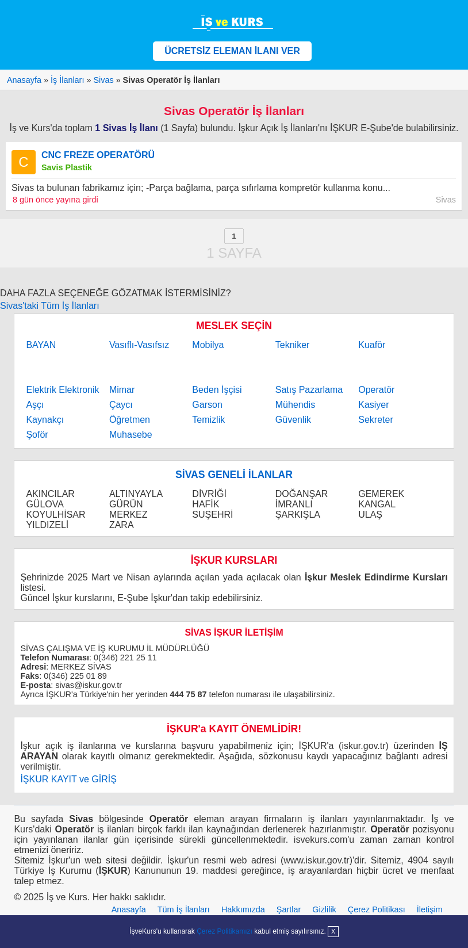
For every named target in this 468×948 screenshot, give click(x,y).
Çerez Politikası (376, 909)
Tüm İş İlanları (184, 909)
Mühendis (295, 405)
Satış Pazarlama (309, 390)
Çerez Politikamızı (224, 931)
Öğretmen (129, 420)
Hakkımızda (243, 909)
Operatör (376, 390)
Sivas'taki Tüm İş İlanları (49, 306)
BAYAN (41, 345)
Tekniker (292, 345)
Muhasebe (130, 434)
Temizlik (208, 420)
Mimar (122, 390)
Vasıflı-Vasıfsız (139, 345)
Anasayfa (129, 909)
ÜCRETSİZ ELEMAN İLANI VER (232, 51)
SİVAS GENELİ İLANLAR (234, 474)
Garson (207, 405)
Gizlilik (324, 909)
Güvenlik (293, 420)
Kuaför (371, 345)
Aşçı (35, 405)
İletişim (430, 909)
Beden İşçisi (216, 390)
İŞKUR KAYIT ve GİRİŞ (68, 779)
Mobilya (208, 345)
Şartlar (289, 909)
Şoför (37, 434)
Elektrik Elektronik (62, 390)
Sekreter (375, 420)
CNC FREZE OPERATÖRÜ (98, 155)
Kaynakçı (45, 420)
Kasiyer (373, 405)
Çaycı (121, 405)
